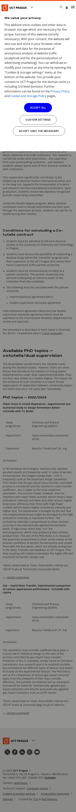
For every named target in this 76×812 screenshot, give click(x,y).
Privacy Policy (60, 91)
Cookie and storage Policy (28, 96)
